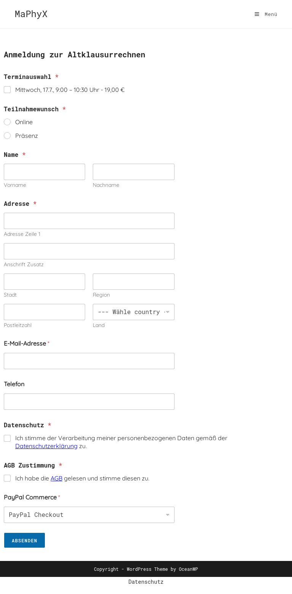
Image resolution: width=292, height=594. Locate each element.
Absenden (24, 540)
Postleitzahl (18, 325)
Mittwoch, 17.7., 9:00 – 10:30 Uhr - (70, 89)
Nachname (106, 185)
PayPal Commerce (32, 497)
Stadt (10, 295)
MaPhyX (30, 14)
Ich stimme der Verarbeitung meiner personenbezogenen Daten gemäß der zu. (121, 442)
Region (101, 295)
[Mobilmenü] (266, 14)
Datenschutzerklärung (46, 446)
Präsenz (26, 135)
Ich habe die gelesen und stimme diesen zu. (82, 478)
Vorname (15, 185)
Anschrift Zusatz (24, 264)
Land (99, 325)
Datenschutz (146, 581)
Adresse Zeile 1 (22, 234)
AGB (56, 478)
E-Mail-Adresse (26, 343)
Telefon (14, 384)
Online (24, 122)
